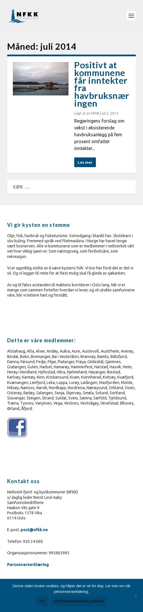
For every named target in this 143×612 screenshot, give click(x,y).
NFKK (95, 113)
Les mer (85, 162)
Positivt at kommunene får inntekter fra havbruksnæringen (101, 84)
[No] (135, 595)
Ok (42, 601)
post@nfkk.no (34, 529)
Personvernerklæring (28, 564)
